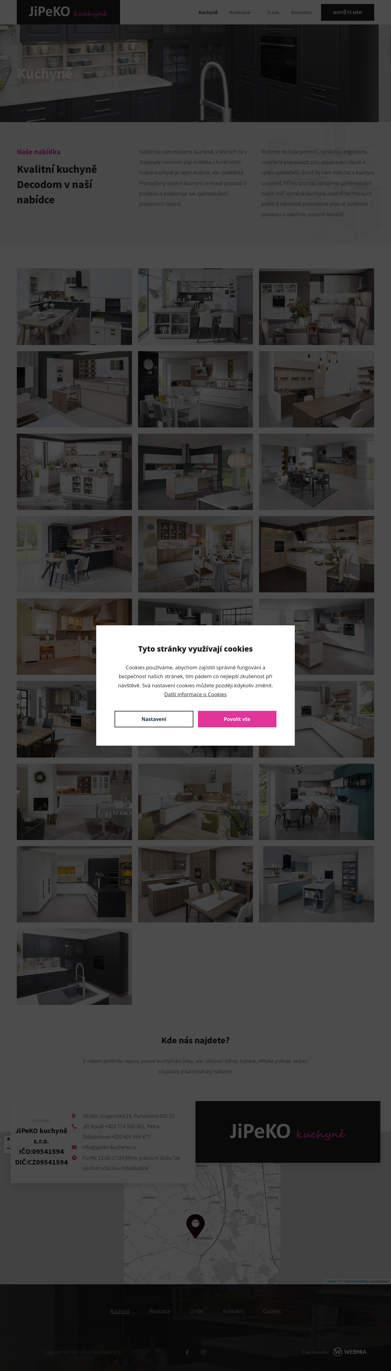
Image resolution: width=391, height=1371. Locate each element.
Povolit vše (237, 719)
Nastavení (153, 719)
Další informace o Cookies (195, 694)
